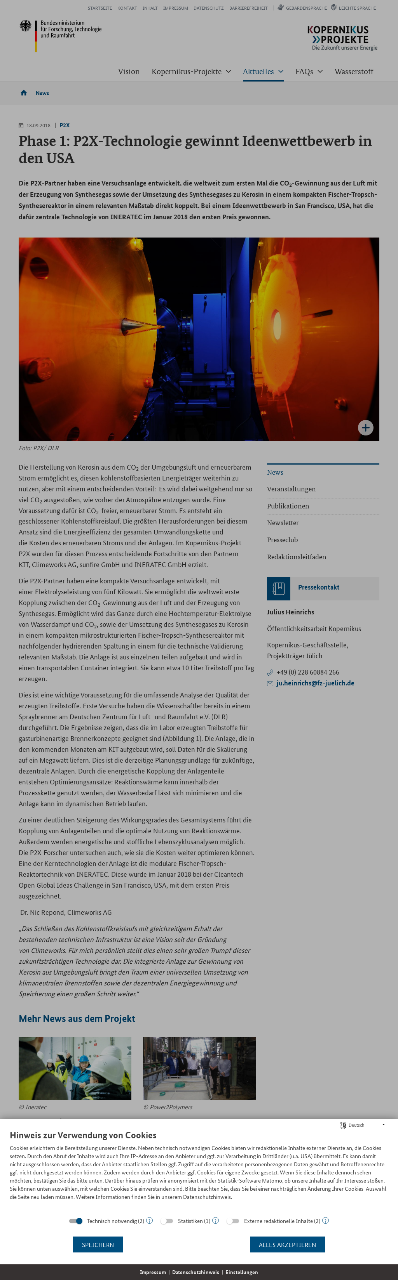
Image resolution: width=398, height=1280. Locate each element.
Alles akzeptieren (287, 1244)
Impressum (153, 1272)
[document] (199, 1171)
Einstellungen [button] (241, 1272)
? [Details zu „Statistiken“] (215, 1220)
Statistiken (190, 1220)
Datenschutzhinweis (195, 1272)
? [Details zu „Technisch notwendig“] (149, 1220)
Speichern (98, 1244)
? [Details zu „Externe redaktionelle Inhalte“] (325, 1220)
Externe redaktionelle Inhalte (278, 1220)
